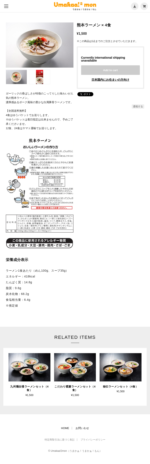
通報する (138, 106)
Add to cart (110, 70)
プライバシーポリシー (92, 439)
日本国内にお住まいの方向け (110, 79)
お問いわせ (82, 427)
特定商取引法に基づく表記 (59, 439)
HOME (65, 427)
